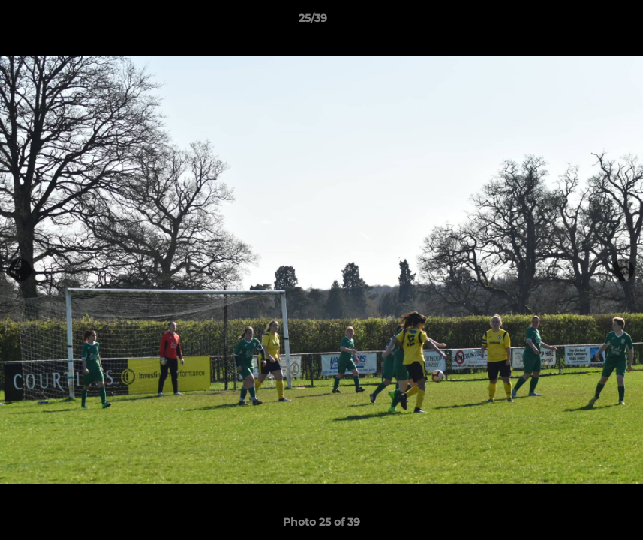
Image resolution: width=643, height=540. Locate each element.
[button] (580, 21)
